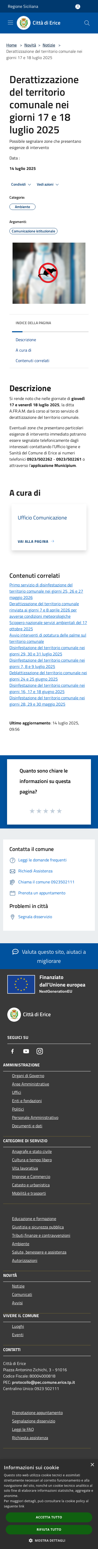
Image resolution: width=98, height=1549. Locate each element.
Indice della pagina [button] (33, 322)
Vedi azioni (48, 184)
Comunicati (22, 1294)
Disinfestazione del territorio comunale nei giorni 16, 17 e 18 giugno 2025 (47, 688)
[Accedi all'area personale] (78, 7)
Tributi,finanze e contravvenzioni (41, 1235)
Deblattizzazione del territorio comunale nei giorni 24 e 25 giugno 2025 (48, 676)
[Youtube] (26, 1051)
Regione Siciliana (23, 6)
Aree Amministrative (30, 1084)
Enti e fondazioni (27, 1101)
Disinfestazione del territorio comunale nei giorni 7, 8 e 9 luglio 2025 (47, 663)
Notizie (49, 45)
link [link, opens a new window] (21, 1506)
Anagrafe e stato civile (32, 1151)
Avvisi (17, 1303)
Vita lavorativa (25, 1168)
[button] (49, 1540)
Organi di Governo (28, 1075)
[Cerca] (87, 23)
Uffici (16, 1092)
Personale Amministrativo (35, 1117)
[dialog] (49, 1504)
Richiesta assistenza (30, 1437)
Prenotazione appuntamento (37, 1412)
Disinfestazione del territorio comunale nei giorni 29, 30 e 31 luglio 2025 (47, 650)
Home (11, 45)
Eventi (18, 1334)
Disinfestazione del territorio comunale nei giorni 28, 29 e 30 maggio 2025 (47, 701)
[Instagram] (39, 1051)
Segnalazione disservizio (33, 1421)
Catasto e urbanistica (31, 1185)
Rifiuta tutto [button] (49, 1529)
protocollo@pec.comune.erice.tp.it (43, 1382)
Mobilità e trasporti (29, 1193)
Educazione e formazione (34, 1218)
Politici (18, 1109)
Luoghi (18, 1326)
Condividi (22, 184)
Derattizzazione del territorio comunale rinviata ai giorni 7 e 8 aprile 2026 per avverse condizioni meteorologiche (44, 610)
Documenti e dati (27, 1126)
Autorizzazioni (24, 1260)
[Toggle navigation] (10, 22)
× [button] (92, 1465)
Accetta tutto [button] (49, 1517)
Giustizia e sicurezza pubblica (38, 1227)
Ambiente (20, 1244)
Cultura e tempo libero (32, 1160)
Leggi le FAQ (23, 1429)
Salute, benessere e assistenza (39, 1252)
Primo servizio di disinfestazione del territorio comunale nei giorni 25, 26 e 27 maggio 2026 (46, 591)
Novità (30, 45)
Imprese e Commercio (31, 1176)
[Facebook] (12, 1051)
